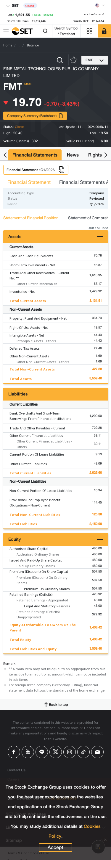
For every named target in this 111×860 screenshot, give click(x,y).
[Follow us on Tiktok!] (83, 752)
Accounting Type (20, 192)
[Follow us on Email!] (97, 752)
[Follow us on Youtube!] (27, 752)
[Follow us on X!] (55, 752)
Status (12, 198)
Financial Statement (29, 182)
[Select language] (100, 5)
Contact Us (16, 770)
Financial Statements (34, 155)
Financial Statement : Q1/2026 (36, 169)
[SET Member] (104, 30)
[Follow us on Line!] (41, 752)
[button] (5, 155)
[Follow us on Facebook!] (13, 752)
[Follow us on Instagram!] (69, 752)
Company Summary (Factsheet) (35, 115)
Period (12, 203)
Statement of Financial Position (31, 218)
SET (12, 5)
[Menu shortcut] (89, 31)
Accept (55, 847)
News (73, 155)
